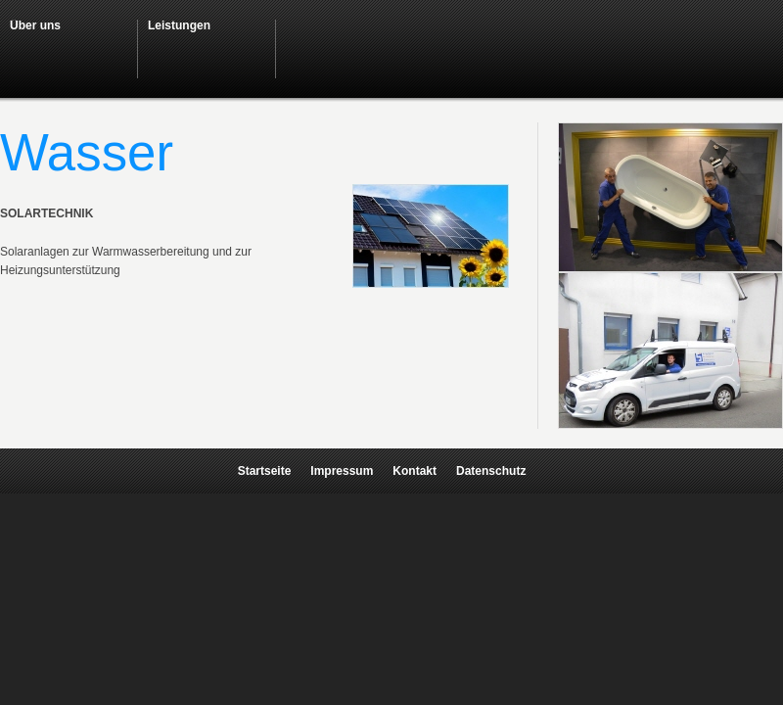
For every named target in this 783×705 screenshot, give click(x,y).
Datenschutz (491, 471)
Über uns (35, 25)
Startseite (265, 471)
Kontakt (414, 471)
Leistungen (179, 25)
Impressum (341, 471)
